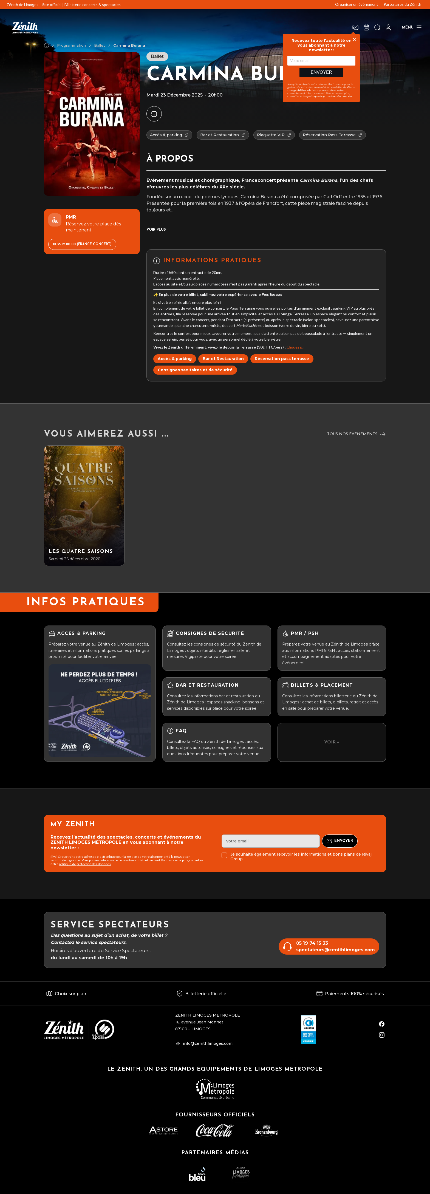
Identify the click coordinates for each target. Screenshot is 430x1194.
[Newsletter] (355, 27)
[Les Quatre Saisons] (84, 506)
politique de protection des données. (85, 864)
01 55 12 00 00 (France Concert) (82, 244)
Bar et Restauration (223, 358)
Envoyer (321, 72)
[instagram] (381, 1035)
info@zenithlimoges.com (208, 1043)
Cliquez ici (295, 347)
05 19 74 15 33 (312, 943)
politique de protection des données (329, 96)
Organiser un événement (356, 4)
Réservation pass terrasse (282, 358)
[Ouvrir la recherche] (377, 27)
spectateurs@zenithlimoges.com (335, 949)
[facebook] (381, 1024)
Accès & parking (175, 358)
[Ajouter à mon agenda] (154, 113)
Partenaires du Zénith (402, 4)
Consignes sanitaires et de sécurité (195, 369)
